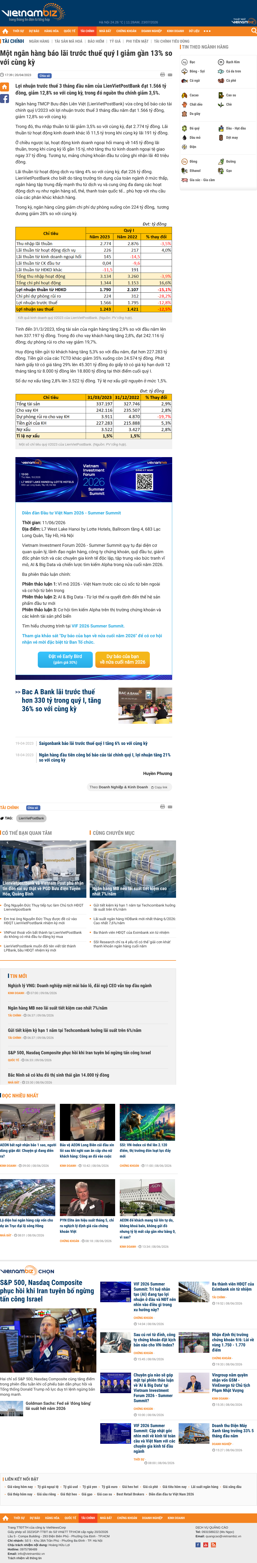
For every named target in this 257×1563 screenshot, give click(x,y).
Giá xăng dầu (232, 1487)
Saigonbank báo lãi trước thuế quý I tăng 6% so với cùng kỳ (93, 743)
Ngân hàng (39, 41)
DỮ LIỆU (194, 31)
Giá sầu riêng (46, 1494)
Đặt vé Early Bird (65, 659)
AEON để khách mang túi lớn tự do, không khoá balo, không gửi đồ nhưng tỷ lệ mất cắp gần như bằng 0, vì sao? (148, 1229)
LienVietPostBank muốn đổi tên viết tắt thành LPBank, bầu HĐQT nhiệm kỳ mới (40, 948)
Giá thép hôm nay (19, 1494)
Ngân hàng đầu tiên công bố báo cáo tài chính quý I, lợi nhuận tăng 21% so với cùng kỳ (105, 758)
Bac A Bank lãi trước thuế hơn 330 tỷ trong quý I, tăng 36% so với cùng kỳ (61, 700)
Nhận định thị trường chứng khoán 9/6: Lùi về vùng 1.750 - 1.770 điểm (233, 1342)
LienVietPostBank (31, 818)
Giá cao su (104, 1494)
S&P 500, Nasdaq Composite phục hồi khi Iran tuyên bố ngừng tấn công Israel (79, 1053)
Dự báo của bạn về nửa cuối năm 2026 (122, 659)
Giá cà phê (150, 1487)
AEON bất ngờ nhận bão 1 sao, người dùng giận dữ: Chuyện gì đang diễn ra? (28, 1151)
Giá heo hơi (130, 1487)
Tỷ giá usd (70, 1487)
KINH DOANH (175, 31)
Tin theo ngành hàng (205, 47)
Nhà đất (14, 1082)
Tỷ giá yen (89, 1487)
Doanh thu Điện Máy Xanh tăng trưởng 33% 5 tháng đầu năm (233, 1431)
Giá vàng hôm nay (20, 1487)
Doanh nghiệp (222, 1444)
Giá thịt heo (68, 1494)
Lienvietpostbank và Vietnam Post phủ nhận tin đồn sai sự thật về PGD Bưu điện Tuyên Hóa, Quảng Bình (43, 889)
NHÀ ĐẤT (105, 31)
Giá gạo (86, 1494)
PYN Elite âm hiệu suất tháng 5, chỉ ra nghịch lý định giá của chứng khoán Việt (87, 1226)
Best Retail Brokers (130, 1494)
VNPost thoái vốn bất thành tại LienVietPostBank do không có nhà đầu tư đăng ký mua (43, 935)
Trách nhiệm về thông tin (25, 1558)
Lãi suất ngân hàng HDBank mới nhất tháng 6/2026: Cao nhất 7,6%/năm (135, 921)
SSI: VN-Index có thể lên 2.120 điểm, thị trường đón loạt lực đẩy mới (145, 1151)
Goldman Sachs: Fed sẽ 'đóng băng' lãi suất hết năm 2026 (58, 1406)
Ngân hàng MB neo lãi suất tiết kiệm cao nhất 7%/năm (129, 891)
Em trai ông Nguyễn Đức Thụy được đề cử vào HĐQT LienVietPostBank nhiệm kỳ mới (40, 921)
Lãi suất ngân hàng (204, 1487)
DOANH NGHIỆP (151, 31)
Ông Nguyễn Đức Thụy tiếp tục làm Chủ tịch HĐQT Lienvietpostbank (44, 907)
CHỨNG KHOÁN (126, 31)
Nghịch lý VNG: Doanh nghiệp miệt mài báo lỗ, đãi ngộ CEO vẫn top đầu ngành (80, 985)
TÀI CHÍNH (87, 31)
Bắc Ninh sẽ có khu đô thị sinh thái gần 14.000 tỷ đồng (58, 1075)
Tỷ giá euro (109, 1487)
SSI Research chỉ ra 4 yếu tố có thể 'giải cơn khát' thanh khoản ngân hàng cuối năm (132, 944)
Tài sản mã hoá (68, 41)
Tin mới (18, 976)
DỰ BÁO (34, 31)
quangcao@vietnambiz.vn (223, 1536)
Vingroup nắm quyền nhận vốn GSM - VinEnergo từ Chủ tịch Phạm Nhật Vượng (231, 1383)
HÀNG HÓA (51, 31)
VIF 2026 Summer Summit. (98, 626)
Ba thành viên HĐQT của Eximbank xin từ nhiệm (131, 933)
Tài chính (13, 41)
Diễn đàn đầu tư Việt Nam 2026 (171, 1494)
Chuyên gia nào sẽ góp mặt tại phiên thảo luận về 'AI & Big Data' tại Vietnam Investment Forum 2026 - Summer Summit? (154, 1388)
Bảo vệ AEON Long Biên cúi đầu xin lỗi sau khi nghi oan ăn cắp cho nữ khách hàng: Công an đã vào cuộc (87, 1151)
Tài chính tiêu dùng (171, 41)
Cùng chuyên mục (114, 833)
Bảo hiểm (96, 41)
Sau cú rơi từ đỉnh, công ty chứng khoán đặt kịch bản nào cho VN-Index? (155, 1340)
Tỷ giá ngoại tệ (48, 1487)
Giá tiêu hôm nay (175, 1487)
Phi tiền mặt (137, 41)
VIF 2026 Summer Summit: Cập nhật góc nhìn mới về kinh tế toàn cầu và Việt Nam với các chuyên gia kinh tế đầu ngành (155, 1438)
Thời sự (139, 1459)
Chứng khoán (129, 1166)
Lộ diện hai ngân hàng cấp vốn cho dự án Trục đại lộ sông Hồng (26, 1223)
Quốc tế (13, 1060)
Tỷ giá (115, 41)
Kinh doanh (16, 993)
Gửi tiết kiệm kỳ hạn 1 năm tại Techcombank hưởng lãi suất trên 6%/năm (134, 907)
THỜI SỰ (18, 31)
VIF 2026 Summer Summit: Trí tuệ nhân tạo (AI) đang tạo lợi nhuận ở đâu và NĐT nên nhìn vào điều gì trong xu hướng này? (155, 1297)
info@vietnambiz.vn (31, 1554)
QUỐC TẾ (69, 31)
